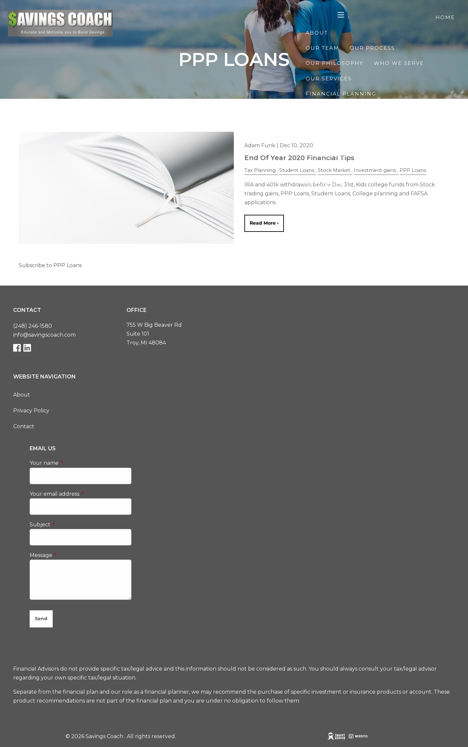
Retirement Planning (344, 109)
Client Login (432, 246)
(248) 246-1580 (32, 326)
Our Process (372, 48)
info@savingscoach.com (44, 335)
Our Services (329, 78)
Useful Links (421, 201)
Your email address (81, 494)
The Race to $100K (371, 216)
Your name (72, 463)
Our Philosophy (334, 63)
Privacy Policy (31, 410)
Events (318, 216)
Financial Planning (341, 94)
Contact (384, 246)
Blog (446, 170)
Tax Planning (415, 124)
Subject (68, 524)
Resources (325, 185)
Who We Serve (399, 63)
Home (445, 17)
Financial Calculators (347, 201)
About (317, 33)
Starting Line (329, 231)
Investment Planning (344, 124)
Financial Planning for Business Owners (380, 139)
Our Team (322, 48)
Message (69, 555)
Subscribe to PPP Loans (50, 265)
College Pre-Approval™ (348, 155)
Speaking (416, 155)
